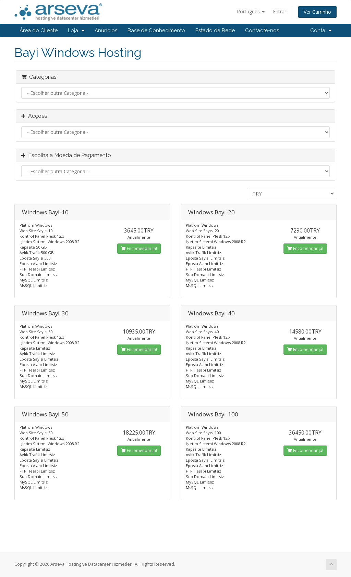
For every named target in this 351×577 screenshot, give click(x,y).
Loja (76, 30)
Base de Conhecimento (156, 30)
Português (251, 11)
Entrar (279, 11)
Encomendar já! (139, 248)
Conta (320, 30)
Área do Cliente (39, 30)
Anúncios (106, 30)
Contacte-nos (262, 30)
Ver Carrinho (317, 12)
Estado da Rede (215, 30)
